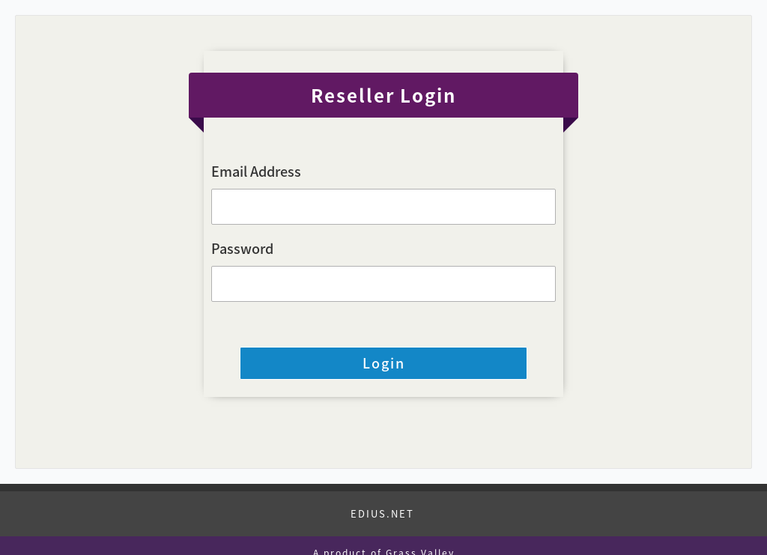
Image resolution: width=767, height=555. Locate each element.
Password (242, 248)
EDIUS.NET (382, 513)
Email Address (256, 171)
